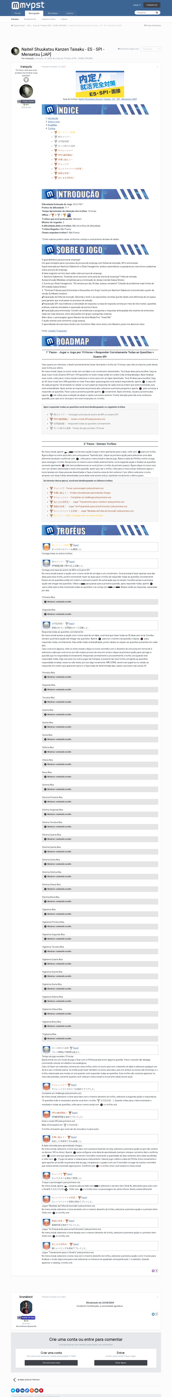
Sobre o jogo (53, 122)
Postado (53, 67)
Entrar (137, 5)
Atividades (53, 13)
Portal (17, 13)
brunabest (26, 1294)
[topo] (75, 545)
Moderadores (30, 19)
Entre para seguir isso (129, 49)
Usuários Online (48, 19)
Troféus (51, 128)
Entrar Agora (121, 1360)
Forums (15, 19)
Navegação (34, 13)
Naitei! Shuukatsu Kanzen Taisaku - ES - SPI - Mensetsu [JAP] (108, 99)
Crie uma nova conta (51, 1360)
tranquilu (29, 58)
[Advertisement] (86, 37)
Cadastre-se (152, 5)
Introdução (52, 118)
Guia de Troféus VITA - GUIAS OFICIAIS (74, 58)
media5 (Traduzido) (57, 331)
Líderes (64, 19)
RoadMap (52, 125)
